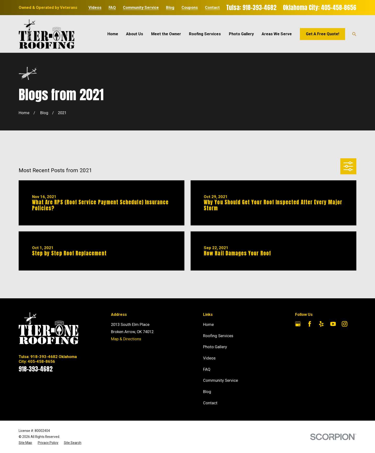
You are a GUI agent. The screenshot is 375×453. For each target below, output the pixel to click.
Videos (94, 8)
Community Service (141, 8)
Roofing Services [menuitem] (205, 34)
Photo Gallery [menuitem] (241, 34)
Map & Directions (126, 339)
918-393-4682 (36, 369)
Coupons (190, 8)
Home (208, 324)
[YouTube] (333, 324)
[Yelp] (321, 324)
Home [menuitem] (112, 34)
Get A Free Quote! (322, 34)
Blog (170, 8)
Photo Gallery (215, 347)
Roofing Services (218, 336)
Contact (212, 8)
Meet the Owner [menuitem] (166, 34)
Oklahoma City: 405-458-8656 (319, 8)
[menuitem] (25, 443)
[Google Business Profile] (298, 324)
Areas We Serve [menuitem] (277, 34)
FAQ (112, 8)
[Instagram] (344, 324)
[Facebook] (309, 324)
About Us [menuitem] (134, 34)
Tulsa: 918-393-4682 (251, 8)
